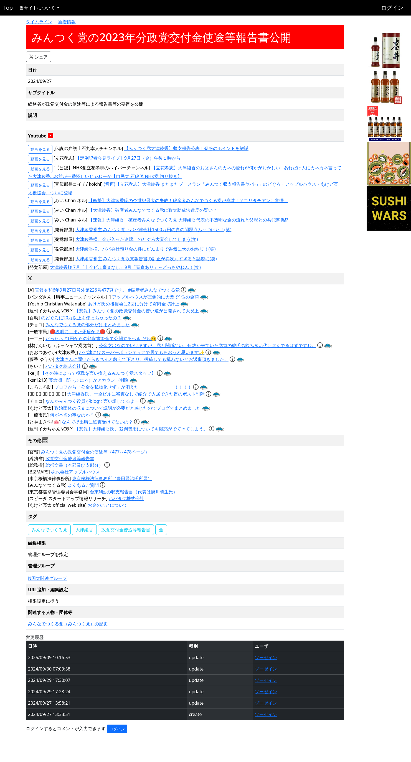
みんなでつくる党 (49, 530)
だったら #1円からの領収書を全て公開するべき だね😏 (100, 338)
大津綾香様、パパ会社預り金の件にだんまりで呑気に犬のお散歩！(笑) (145, 249)
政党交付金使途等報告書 (69, 458)
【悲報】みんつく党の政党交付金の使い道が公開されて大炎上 (137, 311)
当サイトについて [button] (37, 8)
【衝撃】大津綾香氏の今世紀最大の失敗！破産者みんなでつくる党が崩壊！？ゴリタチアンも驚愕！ (188, 200)
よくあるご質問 (83, 485)
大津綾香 (84, 530)
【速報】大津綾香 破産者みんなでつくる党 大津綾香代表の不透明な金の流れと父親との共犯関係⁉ (188, 220)
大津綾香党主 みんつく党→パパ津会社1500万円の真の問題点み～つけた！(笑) (153, 229)
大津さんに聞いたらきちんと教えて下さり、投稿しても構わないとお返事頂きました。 (142, 359)
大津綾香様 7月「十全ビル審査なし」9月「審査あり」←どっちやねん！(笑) (125, 267)
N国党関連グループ (47, 578)
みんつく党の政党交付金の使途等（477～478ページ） (95, 452)
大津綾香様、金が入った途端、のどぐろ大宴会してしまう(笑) (136, 239)
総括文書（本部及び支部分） (74, 465)
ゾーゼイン (266, 657)
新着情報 (67, 22)
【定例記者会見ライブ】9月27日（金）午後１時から (128, 158)
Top (8, 7)
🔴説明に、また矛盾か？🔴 (77, 331)
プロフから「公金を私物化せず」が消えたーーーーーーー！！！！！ (123, 387)
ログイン (392, 7)
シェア (38, 57)
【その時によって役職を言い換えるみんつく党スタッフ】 (98, 373)
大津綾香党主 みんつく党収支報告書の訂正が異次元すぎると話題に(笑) (146, 259)
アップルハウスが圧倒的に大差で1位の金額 (155, 297)
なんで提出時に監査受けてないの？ (97, 422)
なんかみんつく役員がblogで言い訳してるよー (92, 401)
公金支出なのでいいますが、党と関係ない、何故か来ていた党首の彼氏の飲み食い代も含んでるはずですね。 (207, 345)
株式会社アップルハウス (75, 472)
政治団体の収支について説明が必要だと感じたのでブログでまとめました (127, 408)
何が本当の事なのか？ (72, 415)
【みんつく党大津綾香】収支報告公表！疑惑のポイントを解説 (186, 148)
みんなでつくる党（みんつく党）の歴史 (68, 624)
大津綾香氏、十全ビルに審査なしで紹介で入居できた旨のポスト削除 (136, 394)
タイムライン (39, 22)
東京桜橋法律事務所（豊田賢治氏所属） (112, 478)
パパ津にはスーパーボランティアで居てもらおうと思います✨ (141, 352)
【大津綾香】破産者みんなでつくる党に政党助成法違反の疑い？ (152, 210)
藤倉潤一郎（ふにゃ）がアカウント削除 (88, 380)
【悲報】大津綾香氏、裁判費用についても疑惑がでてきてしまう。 (141, 429)
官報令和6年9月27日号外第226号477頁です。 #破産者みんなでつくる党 (107, 290)
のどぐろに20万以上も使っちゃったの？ (81, 318)
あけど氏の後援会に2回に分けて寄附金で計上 (133, 304)
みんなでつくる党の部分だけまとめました (87, 325)
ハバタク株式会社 (63, 366)
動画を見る (40, 149)
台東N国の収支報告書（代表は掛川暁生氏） (133, 492)
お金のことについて (108, 505)
